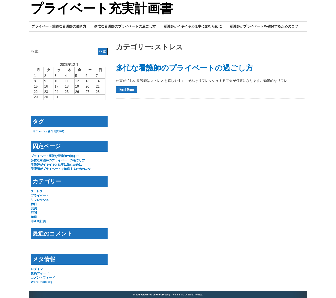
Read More (126, 89)
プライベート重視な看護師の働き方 (59, 26)
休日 (34, 204)
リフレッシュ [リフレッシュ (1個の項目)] (40, 131)
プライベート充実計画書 (101, 9)
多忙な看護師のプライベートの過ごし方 (125, 26)
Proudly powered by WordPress (151, 294)
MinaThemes (195, 294)
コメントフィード (43, 277)
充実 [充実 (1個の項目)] (56, 131)
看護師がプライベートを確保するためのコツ (264, 26)
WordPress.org (41, 281)
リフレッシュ (40, 199)
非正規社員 (38, 221)
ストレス (37, 191)
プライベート (40, 195)
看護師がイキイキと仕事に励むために (193, 26)
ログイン (37, 269)
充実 (34, 208)
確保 (34, 217)
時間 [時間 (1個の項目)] (61, 131)
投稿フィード (40, 273)
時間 (34, 212)
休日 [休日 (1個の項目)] (50, 131)
